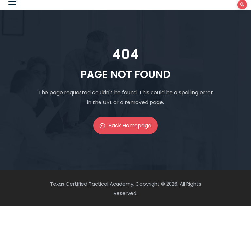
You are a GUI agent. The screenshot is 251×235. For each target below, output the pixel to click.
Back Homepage (125, 125)
